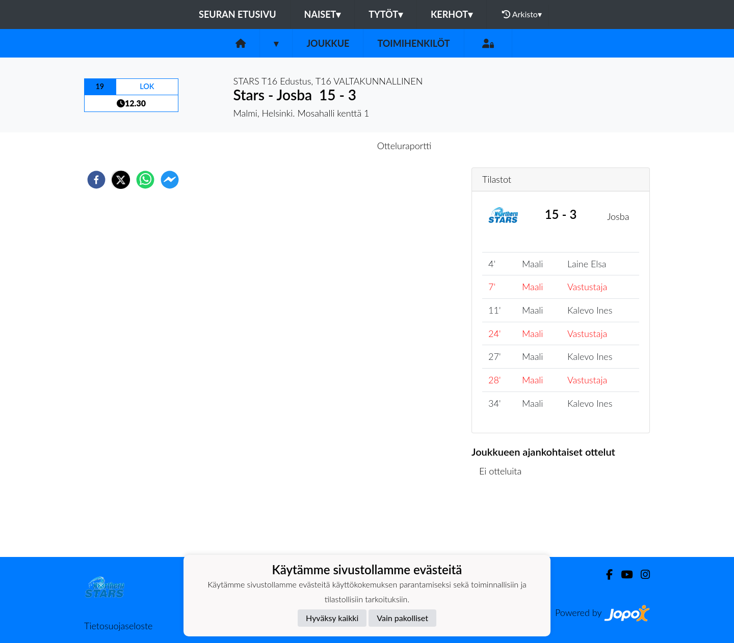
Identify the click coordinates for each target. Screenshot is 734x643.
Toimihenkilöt (413, 43)
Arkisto (522, 14)
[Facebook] (605, 574)
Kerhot (452, 14)
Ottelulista (504, 522)
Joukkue (327, 43)
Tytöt (386, 14)
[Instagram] (641, 574)
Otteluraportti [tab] (404, 145)
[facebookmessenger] (170, 180)
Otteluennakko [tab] (332, 145)
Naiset (322, 14)
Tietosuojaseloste (118, 625)
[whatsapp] (145, 180)
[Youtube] (623, 574)
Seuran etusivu (237, 14)
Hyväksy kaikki (332, 618)
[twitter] (121, 180)
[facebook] (96, 180)
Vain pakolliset (402, 618)
